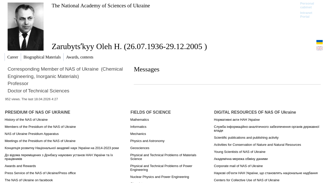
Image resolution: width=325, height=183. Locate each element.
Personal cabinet (307, 5)
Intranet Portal (306, 14)
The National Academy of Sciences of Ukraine (101, 5)
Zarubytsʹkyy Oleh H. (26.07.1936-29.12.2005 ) (129, 46)
